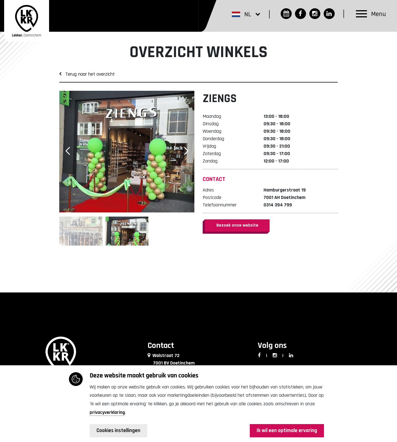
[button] (245, 14)
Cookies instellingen (119, 431)
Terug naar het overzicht (87, 74)
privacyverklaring (107, 412)
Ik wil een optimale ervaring (285, 431)
